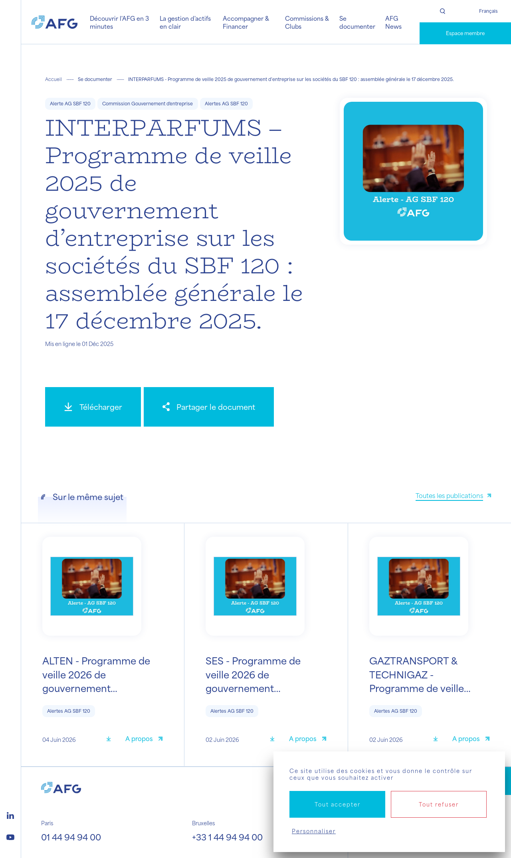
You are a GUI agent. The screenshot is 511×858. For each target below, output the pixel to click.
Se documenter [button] (357, 22)
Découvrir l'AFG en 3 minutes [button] (119, 22)
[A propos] (143, 739)
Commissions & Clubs (307, 22)
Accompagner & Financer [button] (246, 22)
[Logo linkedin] (10, 814)
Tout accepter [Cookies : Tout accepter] (337, 804)
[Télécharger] (93, 407)
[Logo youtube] (10, 836)
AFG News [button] (393, 22)
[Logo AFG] (54, 22)
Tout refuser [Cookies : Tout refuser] (439, 804)
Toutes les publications (449, 495)
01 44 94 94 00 (71, 836)
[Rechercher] (442, 11)
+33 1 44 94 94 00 (227, 836)
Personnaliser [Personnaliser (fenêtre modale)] (314, 831)
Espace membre (465, 33)
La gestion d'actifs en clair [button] (185, 22)
